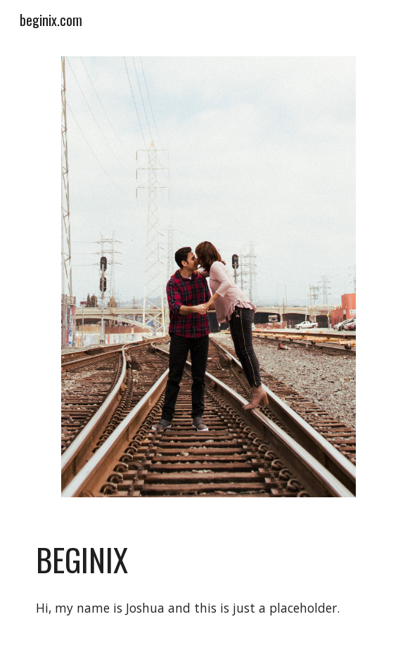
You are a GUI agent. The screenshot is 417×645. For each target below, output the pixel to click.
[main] (208, 560)
